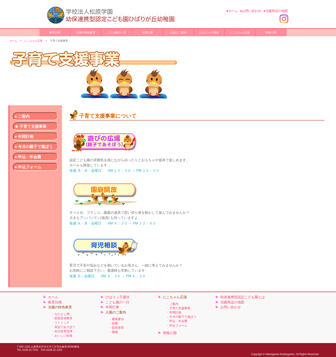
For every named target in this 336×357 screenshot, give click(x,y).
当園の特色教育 (85, 32)
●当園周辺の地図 (275, 11)
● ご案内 (22, 116)
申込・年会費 (178, 321)
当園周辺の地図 (232, 302)
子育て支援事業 (179, 308)
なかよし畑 (61, 314)
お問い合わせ (230, 307)
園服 (115, 332)
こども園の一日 (116, 32)
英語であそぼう (64, 327)
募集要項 (118, 319)
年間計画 (175, 312)
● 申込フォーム (28, 167)
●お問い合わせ (250, 11)
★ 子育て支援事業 (30, 126)
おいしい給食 (63, 335)
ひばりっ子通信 (209, 32)
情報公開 (270, 32)
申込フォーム (178, 325)
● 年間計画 (24, 136)
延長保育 (118, 327)
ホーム (13, 40)
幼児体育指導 (63, 331)
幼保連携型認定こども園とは (242, 297)
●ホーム (232, 11)
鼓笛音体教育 (63, 318)
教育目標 (54, 32)
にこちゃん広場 (240, 32)
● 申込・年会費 (28, 157)
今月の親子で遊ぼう (182, 316)
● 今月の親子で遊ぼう (34, 147)
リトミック (61, 322)
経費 (115, 323)
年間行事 (147, 32)
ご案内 (173, 304)
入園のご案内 (178, 32)
